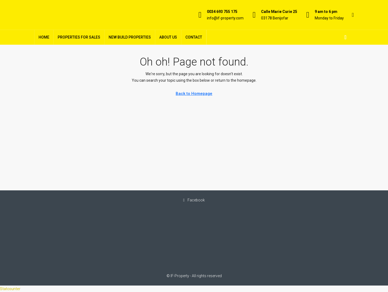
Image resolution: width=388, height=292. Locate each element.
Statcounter (10, 289)
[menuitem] (345, 37)
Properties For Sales (79, 37)
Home (44, 37)
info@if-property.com (225, 18)
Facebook (194, 200)
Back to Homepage (194, 93)
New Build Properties (130, 37)
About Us (168, 37)
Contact (193, 37)
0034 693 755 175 (222, 11)
